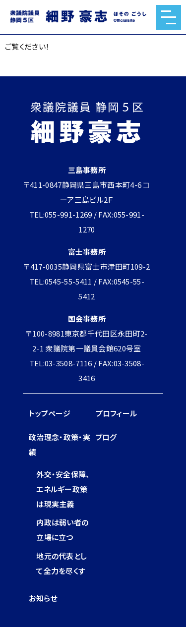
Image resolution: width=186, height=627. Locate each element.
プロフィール (116, 413)
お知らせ (43, 598)
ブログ (106, 437)
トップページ (49, 413)
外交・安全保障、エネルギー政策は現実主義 (63, 489)
